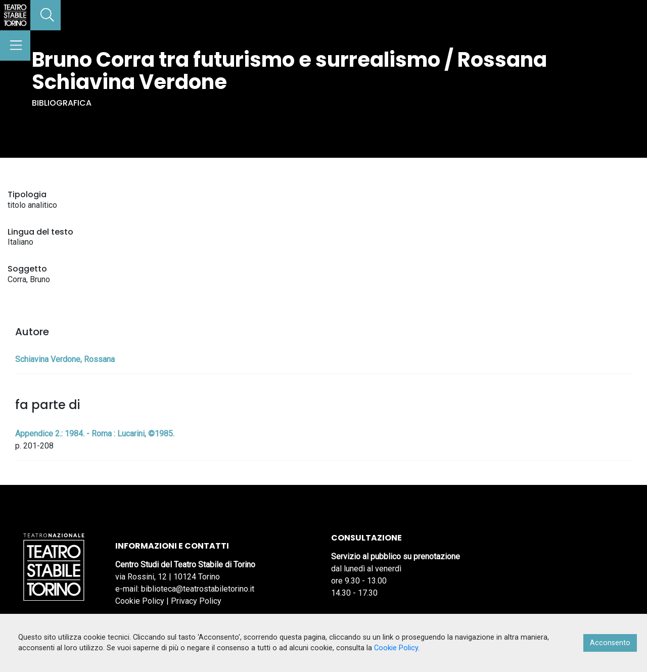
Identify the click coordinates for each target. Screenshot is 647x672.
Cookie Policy (139, 601)
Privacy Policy (196, 601)
